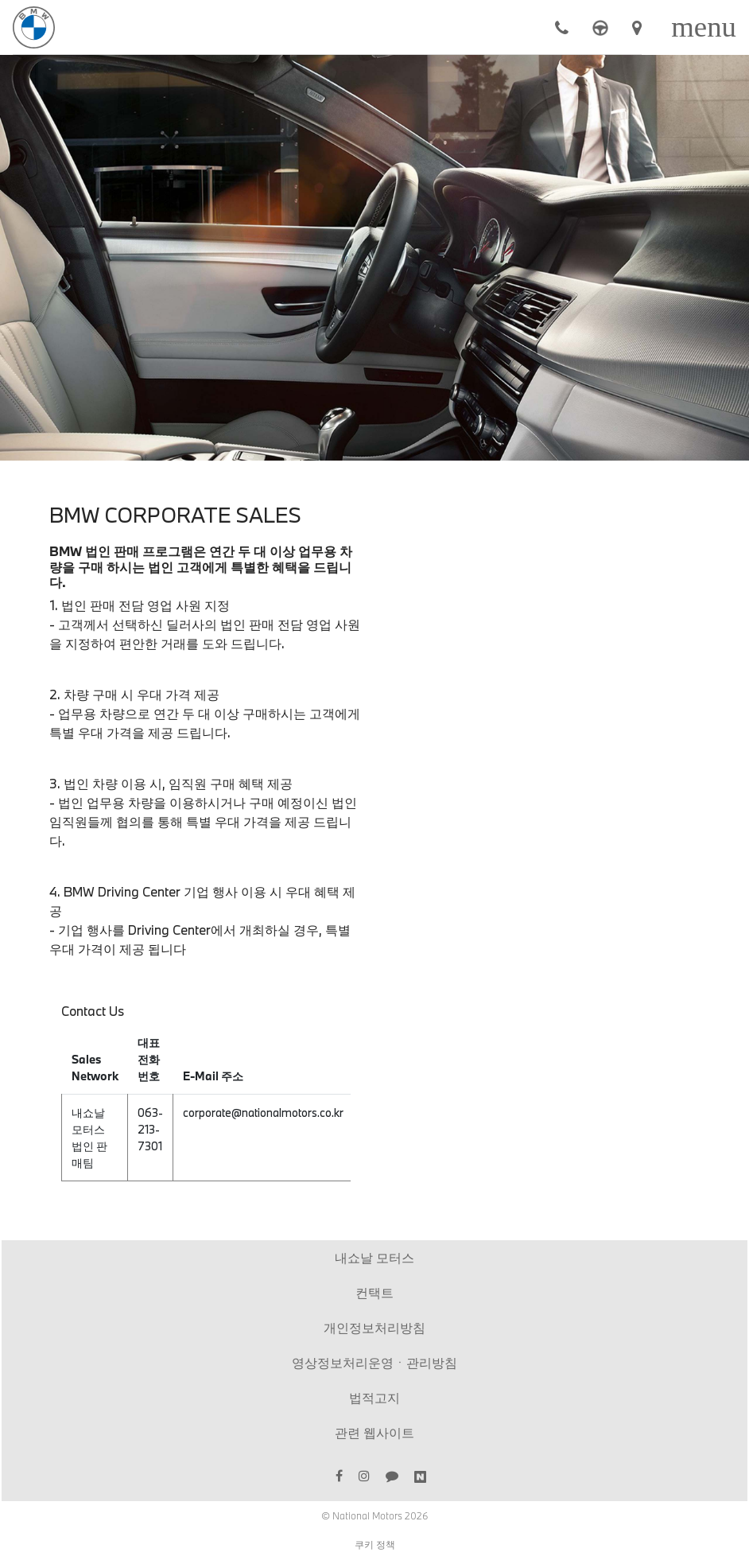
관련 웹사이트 (374, 1432)
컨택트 (374, 1292)
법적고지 (374, 1397)
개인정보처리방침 (374, 1327)
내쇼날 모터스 (374, 1257)
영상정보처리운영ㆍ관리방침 (374, 1362)
